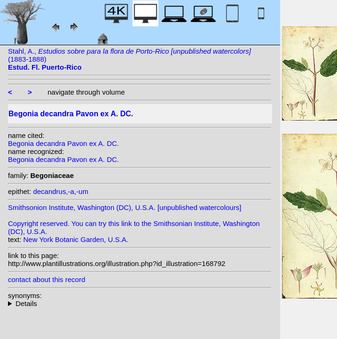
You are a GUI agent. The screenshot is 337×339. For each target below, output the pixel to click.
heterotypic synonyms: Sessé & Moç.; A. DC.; (139, 303)
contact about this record (46, 279)
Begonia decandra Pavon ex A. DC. (63, 143)
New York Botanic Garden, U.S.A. (76, 239)
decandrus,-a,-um (60, 191)
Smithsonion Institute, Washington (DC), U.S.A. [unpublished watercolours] (124, 207)
